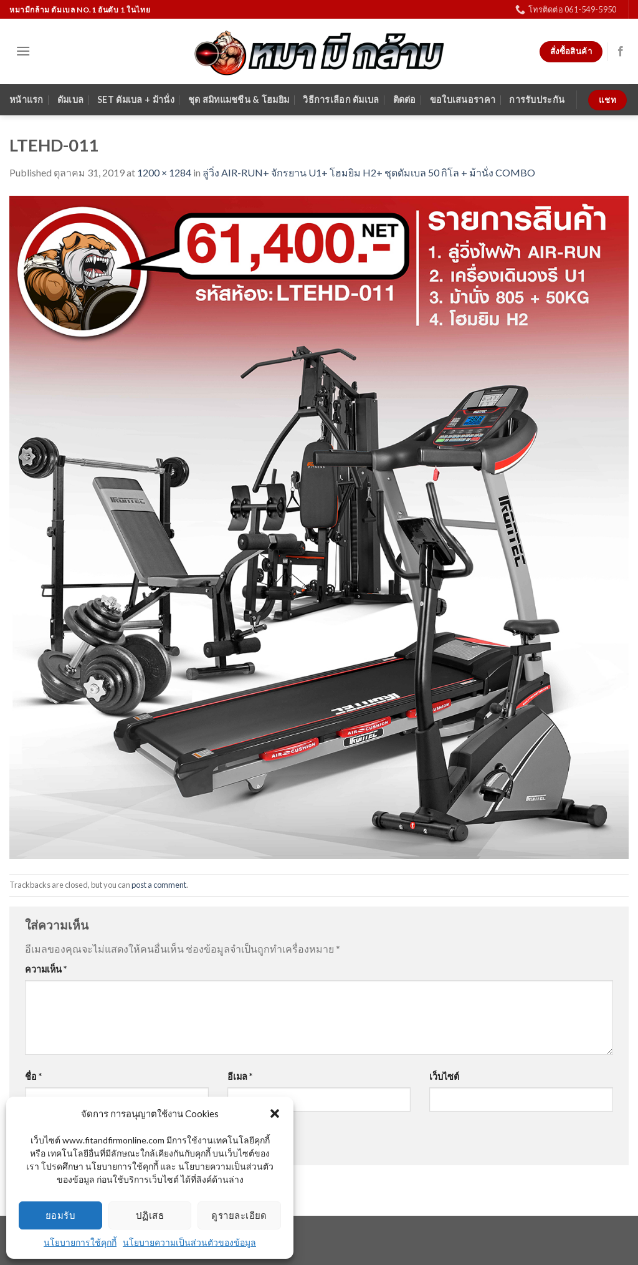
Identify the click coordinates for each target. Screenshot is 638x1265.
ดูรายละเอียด (239, 1215)
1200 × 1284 (164, 172)
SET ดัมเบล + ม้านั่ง (135, 99)
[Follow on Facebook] (621, 51)
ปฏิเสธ (150, 1215)
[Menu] (23, 51)
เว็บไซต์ (444, 1076)
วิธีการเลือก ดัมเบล (341, 99)
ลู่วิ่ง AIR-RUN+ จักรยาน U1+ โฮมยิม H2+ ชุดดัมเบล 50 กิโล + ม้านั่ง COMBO (368, 172)
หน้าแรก (26, 99)
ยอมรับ (60, 1215)
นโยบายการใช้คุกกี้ (80, 1242)
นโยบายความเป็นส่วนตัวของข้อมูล (189, 1242)
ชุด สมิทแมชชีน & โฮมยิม (238, 99)
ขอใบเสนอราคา (462, 99)
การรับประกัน (536, 99)
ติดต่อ (404, 99)
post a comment (158, 885)
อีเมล (239, 1076)
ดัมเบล (70, 99)
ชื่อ (33, 1076)
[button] (275, 1113)
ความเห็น (46, 969)
